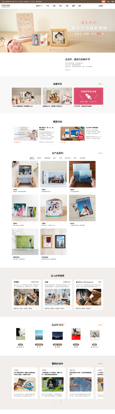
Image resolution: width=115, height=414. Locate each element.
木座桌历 (57, 264)
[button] (20, 289)
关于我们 (48, 397)
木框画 (25, 264)
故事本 (52, 264)
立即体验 (68, 69)
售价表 (24, 399)
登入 (108, 1)
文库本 (21, 264)
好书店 (59, 397)
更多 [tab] (79, 6)
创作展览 (14, 399)
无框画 (30, 264)
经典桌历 (88, 264)
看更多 (101, 84)
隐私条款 (37, 401)
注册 (103, 1)
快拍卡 (62, 264)
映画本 (83, 264)
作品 (60, 6)
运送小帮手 (26, 397)
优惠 (73, 6)
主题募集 (14, 397)
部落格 (48, 399)
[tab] (47, 6)
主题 (54, 6)
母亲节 (39, 6)
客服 (112, 1)
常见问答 (37, 397)
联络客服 (37, 399)
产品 (47, 6)
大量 (67, 6)
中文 (101, 411)
